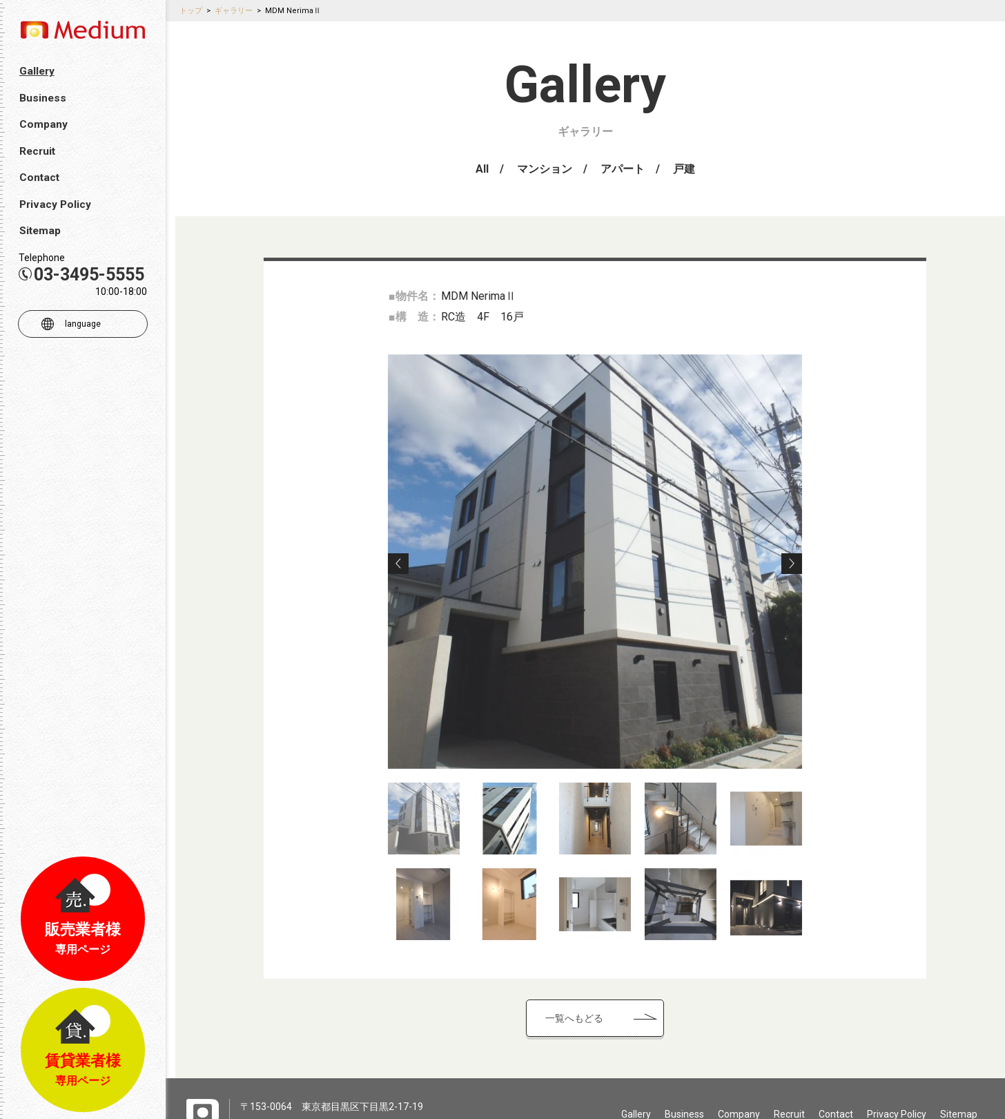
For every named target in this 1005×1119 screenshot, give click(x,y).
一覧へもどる (605, 1009)
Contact (836, 1105)
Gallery (636, 1105)
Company (739, 1105)
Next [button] (822, 554)
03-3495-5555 (81, 274)
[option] (626, 552)
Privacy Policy (896, 1105)
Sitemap (958, 1105)
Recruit (789, 1105)
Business (684, 1105)
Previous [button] (429, 554)
